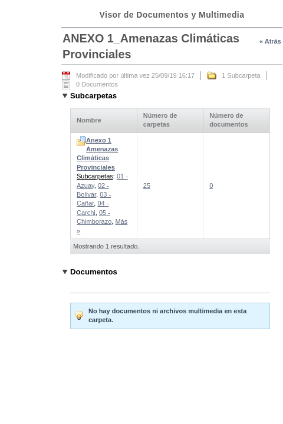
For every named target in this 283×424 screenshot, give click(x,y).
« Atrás (270, 41)
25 (146, 185)
